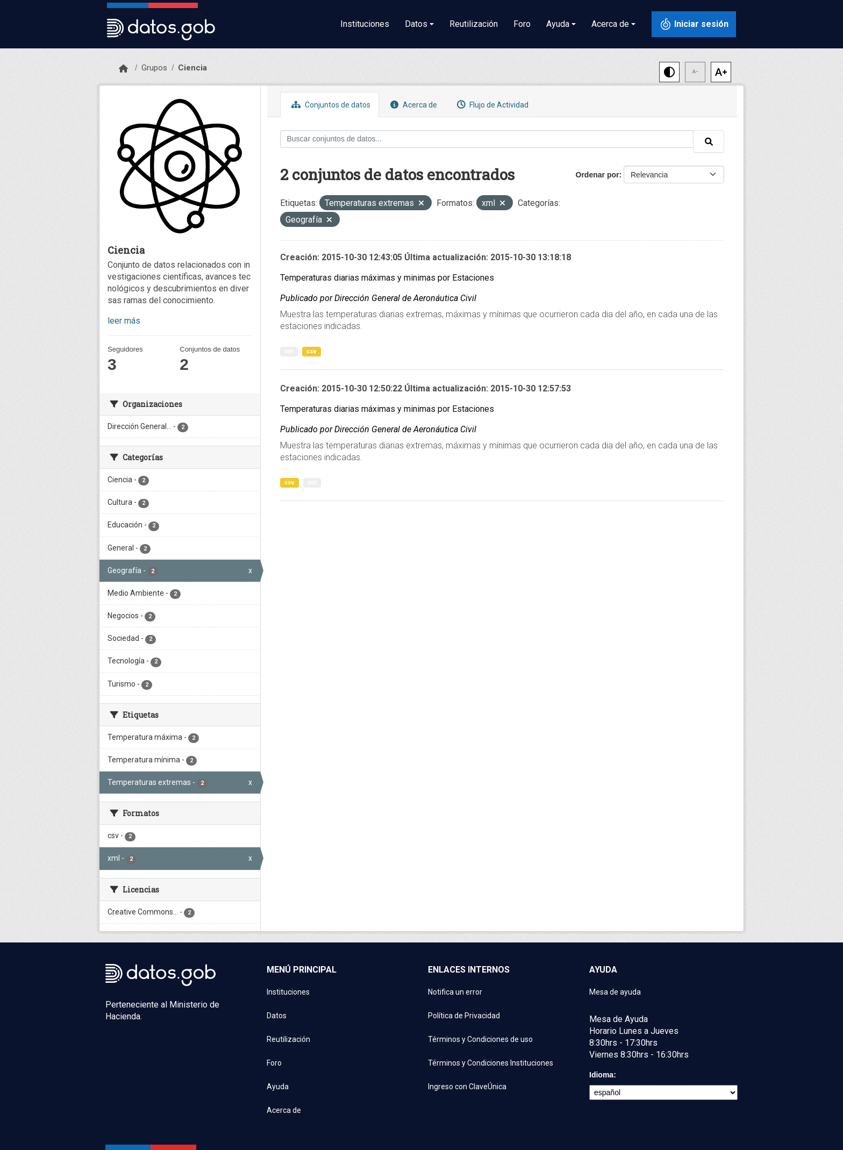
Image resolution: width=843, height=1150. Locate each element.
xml (289, 351)
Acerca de (412, 104)
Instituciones (364, 24)
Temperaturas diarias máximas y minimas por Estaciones (387, 278)
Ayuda (278, 1086)
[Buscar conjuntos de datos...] (487, 139)
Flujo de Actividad (491, 104)
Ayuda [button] (557, 24)
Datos (277, 1015)
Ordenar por (597, 174)
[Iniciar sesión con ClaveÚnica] (694, 24)
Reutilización (473, 24)
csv (311, 351)
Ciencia (192, 68)
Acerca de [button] (610, 24)
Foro (522, 24)
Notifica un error (455, 992)
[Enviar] (708, 141)
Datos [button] (416, 24)
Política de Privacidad (464, 1015)
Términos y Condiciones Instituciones (490, 1063)
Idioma (601, 1074)
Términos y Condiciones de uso (480, 1039)
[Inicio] (123, 69)
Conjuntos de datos (329, 104)
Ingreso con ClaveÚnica (467, 1086)
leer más (124, 321)
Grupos (154, 68)
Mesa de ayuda (615, 992)
